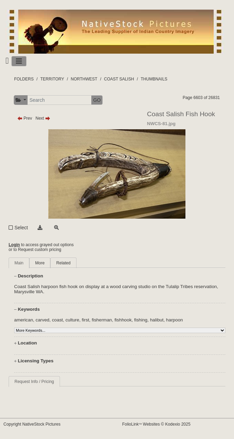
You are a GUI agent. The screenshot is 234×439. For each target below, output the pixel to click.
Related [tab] (63, 263)
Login (14, 244)
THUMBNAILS (154, 79)
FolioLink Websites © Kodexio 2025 (156, 424)
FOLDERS (24, 79)
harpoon (174, 319)
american (23, 319)
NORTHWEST (84, 79)
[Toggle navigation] (19, 61)
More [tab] (39, 263)
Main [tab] (18, 263)
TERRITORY (52, 79)
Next (42, 118)
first (85, 319)
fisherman (102, 319)
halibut (156, 319)
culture (72, 319)
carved (42, 319)
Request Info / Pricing (34, 381)
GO (97, 100)
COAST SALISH (119, 79)
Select (21, 227)
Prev (24, 118)
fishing (140, 319)
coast (57, 319)
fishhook (123, 319)
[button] (21, 100)
